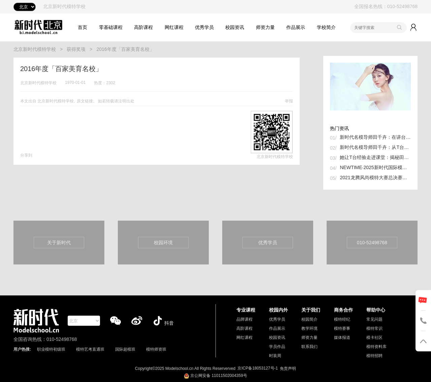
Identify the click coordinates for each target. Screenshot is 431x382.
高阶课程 (143, 27)
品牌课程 (244, 319)
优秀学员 (204, 27)
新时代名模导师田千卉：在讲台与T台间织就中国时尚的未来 (375, 137)
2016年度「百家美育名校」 (125, 49)
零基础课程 (111, 27)
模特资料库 (376, 346)
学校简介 (326, 27)
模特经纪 (342, 319)
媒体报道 (342, 337)
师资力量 (265, 27)
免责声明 (288, 368)
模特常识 (374, 328)
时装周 (275, 355)
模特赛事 (342, 328)
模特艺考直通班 (90, 349)
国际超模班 (125, 349)
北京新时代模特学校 (34, 49)
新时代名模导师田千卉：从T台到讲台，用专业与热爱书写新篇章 (375, 147)
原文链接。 (87, 101)
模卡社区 (374, 337)
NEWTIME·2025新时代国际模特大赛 (375, 167)
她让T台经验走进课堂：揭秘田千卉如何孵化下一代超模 (375, 157)
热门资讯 (339, 128)
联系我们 (309, 346)
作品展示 (295, 27)
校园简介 (309, 319)
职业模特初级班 (51, 349)
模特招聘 (374, 355)
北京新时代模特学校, (56, 101)
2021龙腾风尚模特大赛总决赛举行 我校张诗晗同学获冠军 (375, 177)
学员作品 (277, 346)
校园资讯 (234, 27)
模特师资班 (156, 349)
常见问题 (374, 319)
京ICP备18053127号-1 (257, 368)
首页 (82, 27)
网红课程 (174, 27)
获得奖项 (76, 49)
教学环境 (309, 328)
